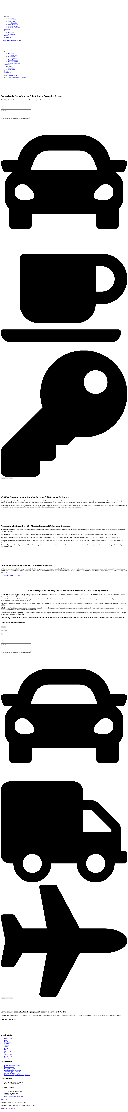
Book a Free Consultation (8, 1110)
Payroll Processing (13, 24)
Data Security (8, 1044)
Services (6, 16)
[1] (29, 119)
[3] (1, 350)
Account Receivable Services (12, 1075)
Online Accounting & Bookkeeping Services (17, 1077)
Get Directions (5, 1101)
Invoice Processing (9, 1070)
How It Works (8, 1040)
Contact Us (7, 37)
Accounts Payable (13, 26)
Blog (5, 1042)
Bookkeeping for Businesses (12, 1067)
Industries (14, 19)
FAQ (5, 1052)
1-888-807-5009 (7, 40)
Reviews (6, 1055)
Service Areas (8, 31)
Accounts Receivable (14, 27)
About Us (7, 29)
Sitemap (6, 1060)
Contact (6, 1045)
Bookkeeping (11, 21)
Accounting (11, 18)
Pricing (6, 35)
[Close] (2, 635)
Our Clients (7, 1053)
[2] (1, 247)
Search (3, 627)
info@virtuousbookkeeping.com (17, 77)
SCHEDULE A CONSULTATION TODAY (13, 576)
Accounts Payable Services (12, 1074)
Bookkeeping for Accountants (12, 1072)
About (6, 1048)
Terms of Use (8, 1056)
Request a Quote (16, 40)
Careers (6, 1047)
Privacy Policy (8, 1058)
